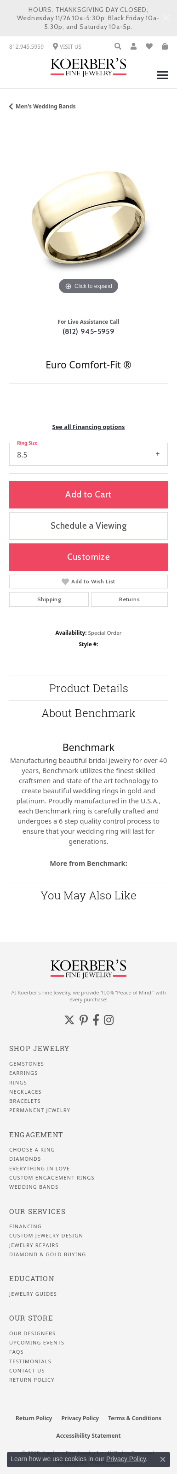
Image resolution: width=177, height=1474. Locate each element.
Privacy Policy (80, 1418)
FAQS (16, 1352)
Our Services (37, 1211)
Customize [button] (88, 556)
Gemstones (26, 1064)
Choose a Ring (32, 1149)
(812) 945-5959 (89, 331)
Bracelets (25, 1101)
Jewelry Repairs (34, 1245)
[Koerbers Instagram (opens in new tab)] (109, 1020)
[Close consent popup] (163, 1459)
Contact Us (27, 1370)
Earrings (23, 1073)
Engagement (36, 1135)
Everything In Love (39, 1168)
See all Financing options (88, 427)
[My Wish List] (149, 46)
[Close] (165, 18)
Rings (18, 1082)
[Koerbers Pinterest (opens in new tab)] (84, 1020)
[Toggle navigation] (162, 79)
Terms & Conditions (134, 1418)
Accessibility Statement (88, 1436)
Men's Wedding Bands (46, 106)
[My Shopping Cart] (165, 46)
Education (31, 1278)
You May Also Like (88, 895)
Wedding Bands (34, 1187)
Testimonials (30, 1361)
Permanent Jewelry (39, 1110)
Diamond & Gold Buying (47, 1254)
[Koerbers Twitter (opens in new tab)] (69, 1020)
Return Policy (32, 1380)
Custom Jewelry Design (46, 1235)
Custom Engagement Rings (52, 1178)
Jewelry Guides (33, 1294)
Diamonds (25, 1159)
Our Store (31, 1318)
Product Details (88, 688)
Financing (25, 1226)
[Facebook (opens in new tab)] (95, 1020)
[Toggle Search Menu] (117, 46)
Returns (129, 599)
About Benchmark (88, 713)
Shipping (49, 599)
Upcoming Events (36, 1342)
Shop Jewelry (39, 1048)
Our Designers (32, 1333)
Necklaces (25, 1092)
